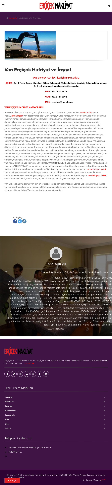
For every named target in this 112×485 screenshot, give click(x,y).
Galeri (7, 419)
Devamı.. (29, 364)
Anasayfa (12, 18)
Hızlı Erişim (12, 480)
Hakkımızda (9, 401)
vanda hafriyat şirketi (96, 169)
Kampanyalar (10, 415)
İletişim (8, 428)
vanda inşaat (17, 116)
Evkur (7, 424)
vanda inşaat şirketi (97, 175)
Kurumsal (8, 406)
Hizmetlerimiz (10, 410)
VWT (103, 480)
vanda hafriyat (87, 112)
